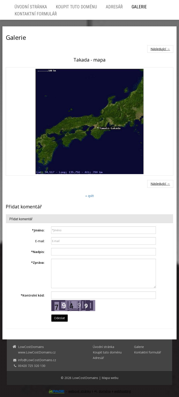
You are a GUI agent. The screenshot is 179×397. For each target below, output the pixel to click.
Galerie (139, 6)
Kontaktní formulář (36, 13)
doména (105, 391)
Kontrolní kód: (33, 295)
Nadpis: (38, 252)
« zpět (89, 196)
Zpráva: (38, 262)
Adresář (114, 6)
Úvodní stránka (31, 6)
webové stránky (79, 391)
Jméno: (38, 230)
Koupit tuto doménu (76, 6)
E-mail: (40, 241)
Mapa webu (110, 378)
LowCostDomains (85, 378)
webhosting (122, 391)
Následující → (160, 49)
